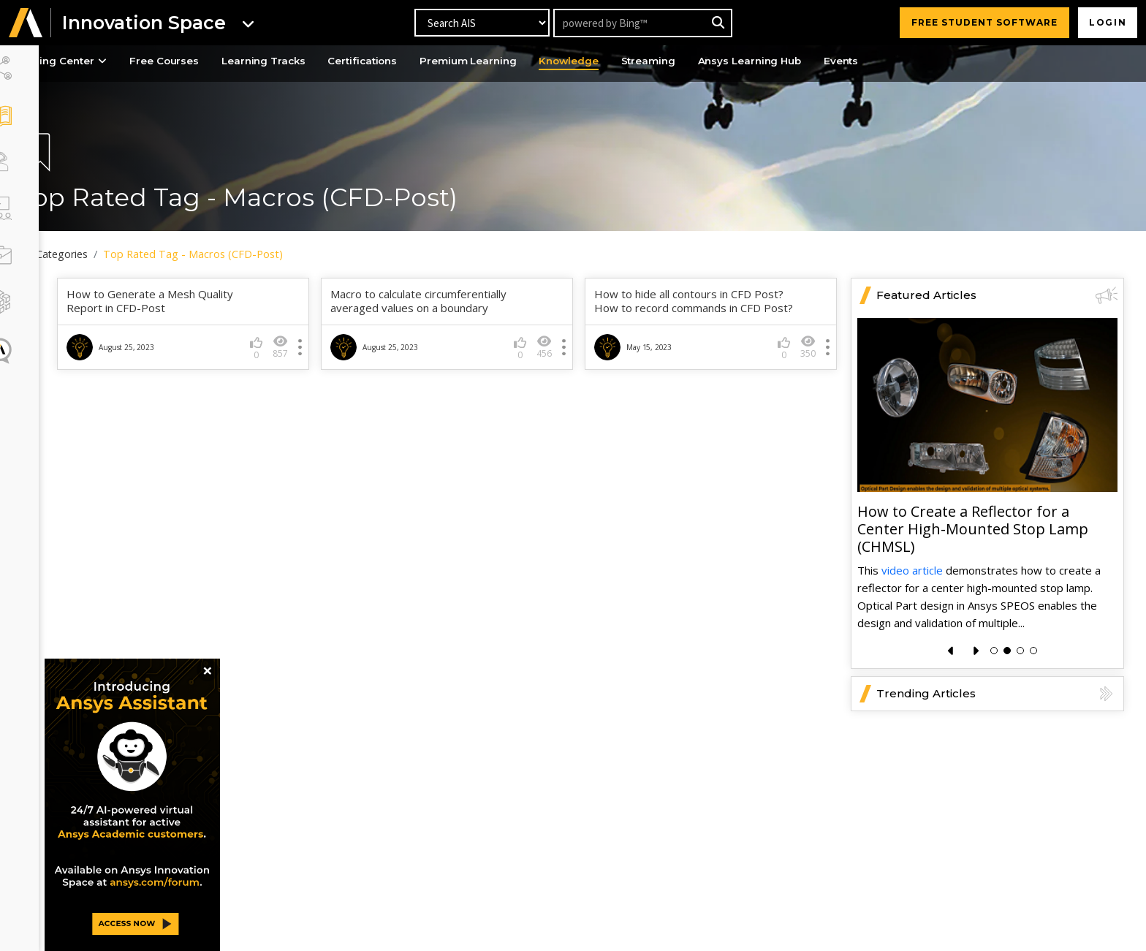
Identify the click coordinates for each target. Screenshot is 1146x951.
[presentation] (951, 648)
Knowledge (641, 61)
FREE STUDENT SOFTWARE (981, 22)
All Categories (100, 254)
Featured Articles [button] (996, 292)
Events (927, 61)
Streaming (724, 61)
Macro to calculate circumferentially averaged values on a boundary (448, 298)
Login (1106, 22)
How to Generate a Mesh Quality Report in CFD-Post (193, 298)
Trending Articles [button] (996, 691)
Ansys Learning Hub (830, 61)
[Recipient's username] (642, 23)
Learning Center (105, 61)
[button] (25, 23)
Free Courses (216, 61)
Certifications (424, 61)
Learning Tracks (320, 61)
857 (309, 344)
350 (808, 358)
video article (912, 566)
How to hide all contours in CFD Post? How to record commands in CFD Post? (696, 305)
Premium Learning (535, 61)
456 (558, 344)
